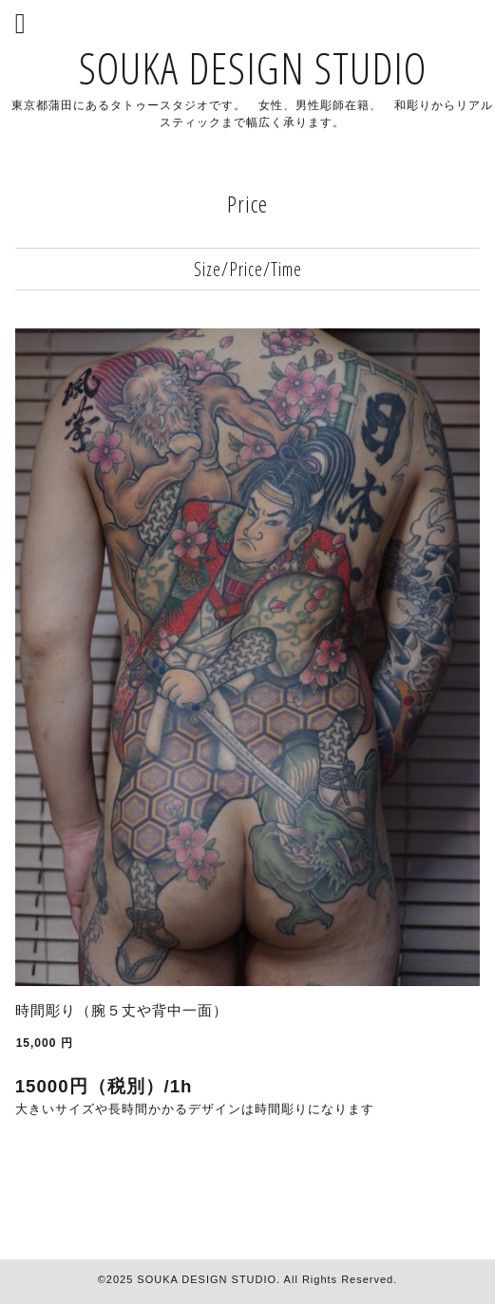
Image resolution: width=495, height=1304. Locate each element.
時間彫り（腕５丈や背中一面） (121, 1010)
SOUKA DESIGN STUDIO (253, 67)
